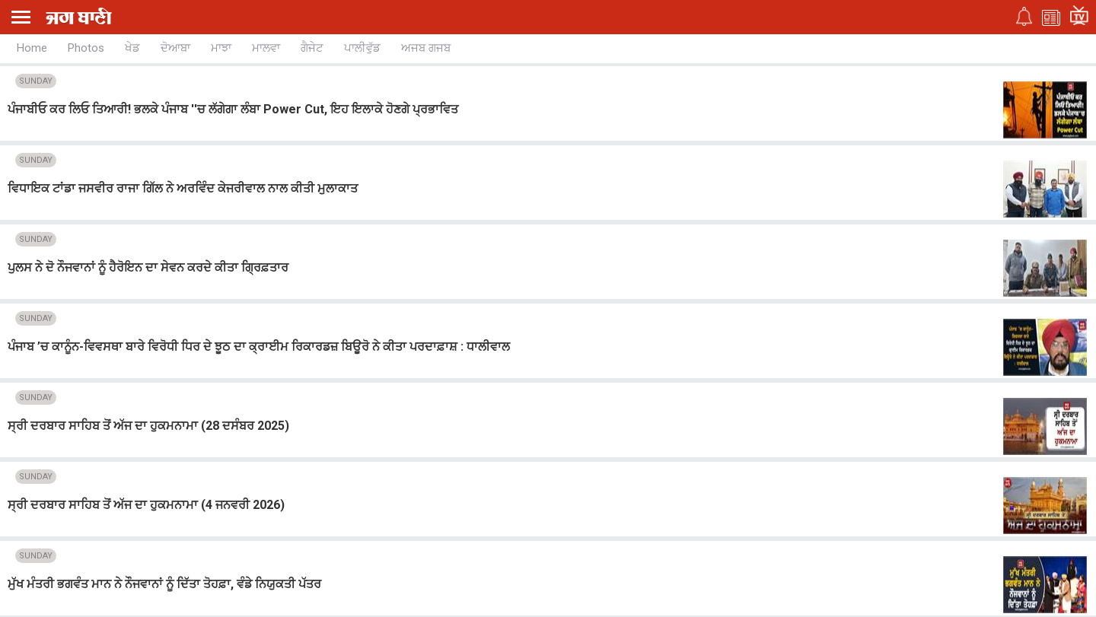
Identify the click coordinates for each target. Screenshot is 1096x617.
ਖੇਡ (132, 48)
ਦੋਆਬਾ (175, 48)
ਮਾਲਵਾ (266, 48)
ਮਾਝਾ (221, 48)
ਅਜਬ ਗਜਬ (426, 48)
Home (32, 48)
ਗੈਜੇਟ (312, 48)
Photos (86, 48)
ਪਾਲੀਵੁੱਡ (362, 48)
